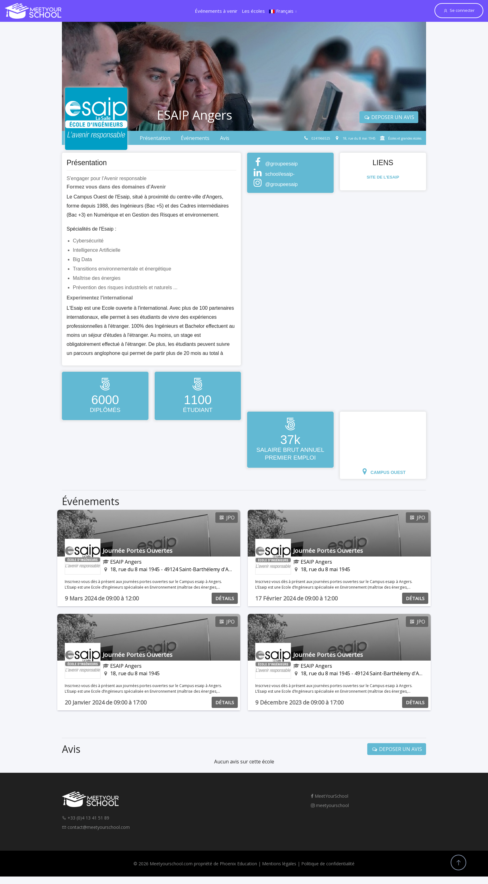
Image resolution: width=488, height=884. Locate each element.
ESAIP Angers (126, 561)
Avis (224, 138)
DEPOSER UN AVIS (389, 117)
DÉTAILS (224, 598)
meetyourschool (330, 805)
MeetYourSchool (329, 796)
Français (281, 11)
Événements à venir (216, 11)
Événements (195, 138)
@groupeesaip (281, 163)
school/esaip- (279, 174)
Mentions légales (279, 864)
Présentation (155, 138)
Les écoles (253, 11)
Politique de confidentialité (327, 864)
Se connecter (459, 10)
